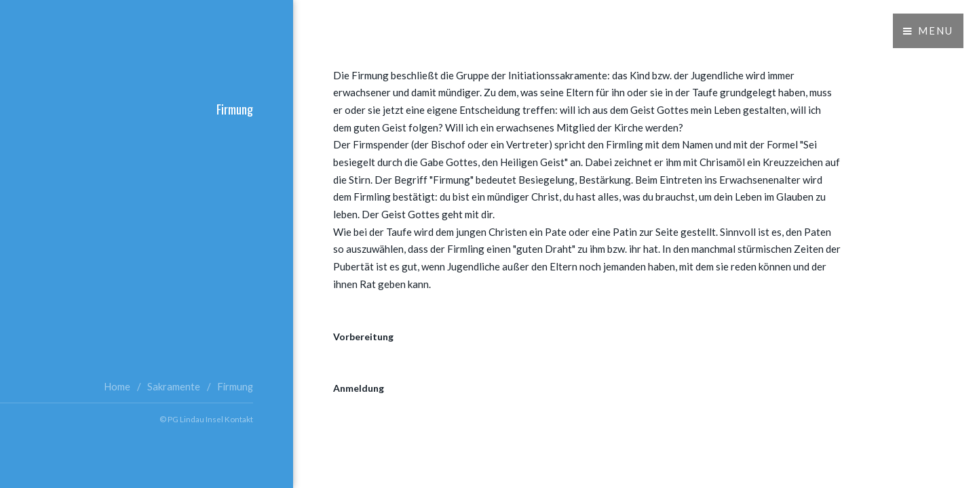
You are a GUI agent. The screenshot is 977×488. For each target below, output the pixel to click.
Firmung (235, 386)
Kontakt (239, 419)
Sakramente (173, 386)
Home (117, 386)
